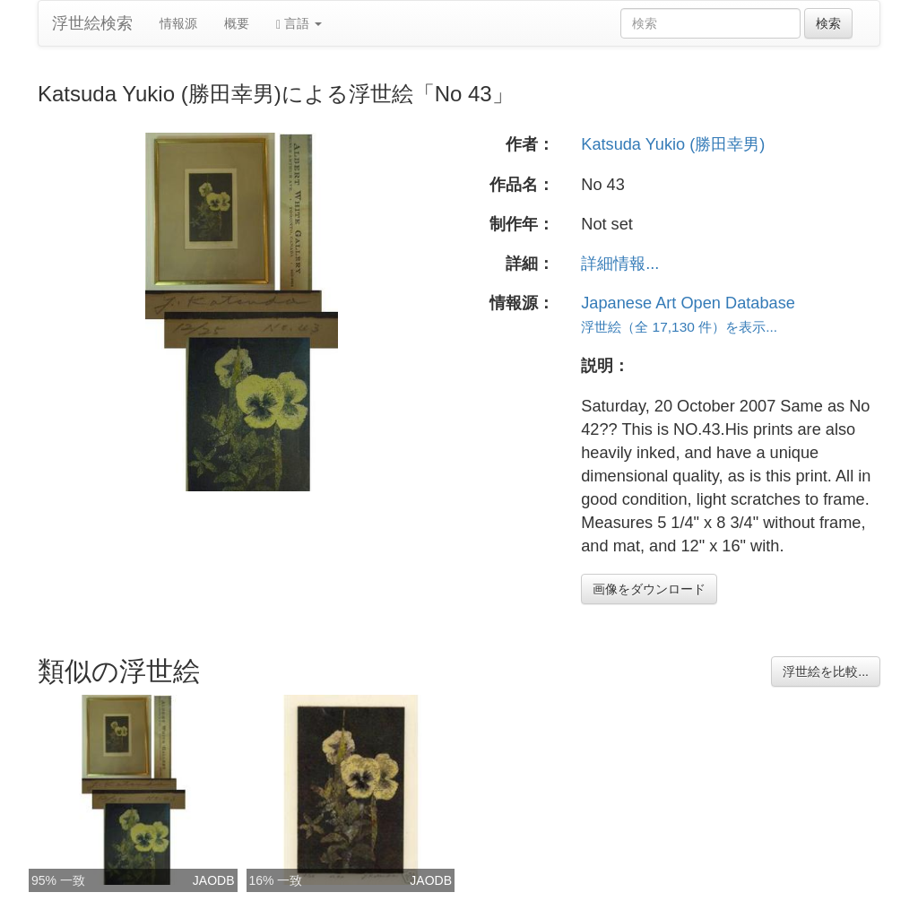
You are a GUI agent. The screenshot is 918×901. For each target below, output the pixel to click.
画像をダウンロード (649, 589)
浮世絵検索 (92, 23)
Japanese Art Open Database (688, 303)
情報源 (178, 23)
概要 (236, 23)
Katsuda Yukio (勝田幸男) (673, 144)
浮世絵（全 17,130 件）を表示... (679, 326)
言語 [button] (299, 23)
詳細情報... (620, 264)
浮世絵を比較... (826, 671)
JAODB (214, 880)
